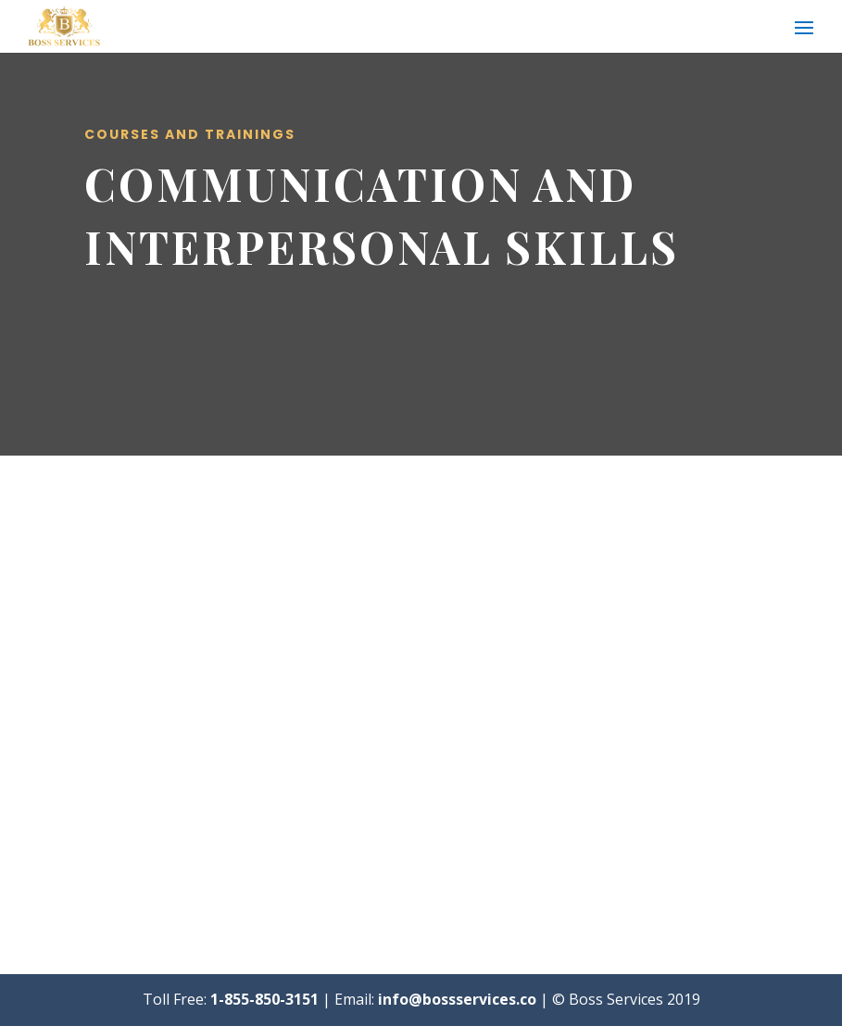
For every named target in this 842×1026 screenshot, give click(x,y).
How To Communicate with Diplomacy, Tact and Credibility (586, 659)
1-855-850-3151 (264, 999)
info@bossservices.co (457, 999)
